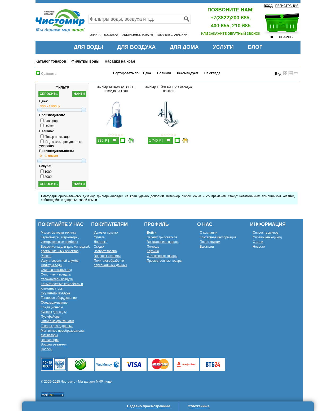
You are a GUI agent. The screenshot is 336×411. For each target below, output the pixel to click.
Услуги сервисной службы (60, 261)
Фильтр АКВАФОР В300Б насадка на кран (115, 89)
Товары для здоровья (57, 326)
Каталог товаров (51, 61)
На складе (212, 73)
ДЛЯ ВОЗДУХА (136, 47)
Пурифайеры (50, 316)
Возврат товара (105, 251)
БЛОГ (255, 47)
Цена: (43, 101)
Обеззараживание (54, 302)
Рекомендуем (187, 73)
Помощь (153, 246)
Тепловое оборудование (59, 298)
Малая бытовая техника (58, 232)
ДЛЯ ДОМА (184, 47)
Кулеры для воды (54, 312)
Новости (259, 246)
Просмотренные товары (164, 261)
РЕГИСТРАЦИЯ (287, 6)
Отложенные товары (162, 256)
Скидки (99, 246)
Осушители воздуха (55, 293)
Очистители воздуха (56, 274)
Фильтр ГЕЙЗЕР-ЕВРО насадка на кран (168, 89)
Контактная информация (218, 237)
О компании (208, 232)
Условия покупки (106, 232)
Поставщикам (210, 242)
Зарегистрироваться (162, 237)
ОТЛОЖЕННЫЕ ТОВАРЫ (137, 34)
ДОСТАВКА (111, 34)
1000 (46, 172)
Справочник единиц (267, 237)
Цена (147, 73)
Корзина (153, 251)
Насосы (46, 349)
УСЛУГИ (223, 47)
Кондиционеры (52, 307)
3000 (46, 177)
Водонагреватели (54, 344)
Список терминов (265, 232)
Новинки (164, 73)
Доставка (101, 242)
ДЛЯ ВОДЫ (88, 47)
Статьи (258, 242)
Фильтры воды (85, 61)
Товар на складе (55, 137)
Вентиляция (50, 340)
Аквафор (49, 121)
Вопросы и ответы (107, 256)
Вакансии (207, 246)
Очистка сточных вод (56, 270)
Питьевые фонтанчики (57, 321)
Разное (46, 256)
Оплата (99, 237)
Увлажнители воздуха (57, 279)
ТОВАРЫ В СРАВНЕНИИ (171, 34)
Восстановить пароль (163, 242)
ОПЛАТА (95, 34)
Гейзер (47, 126)
